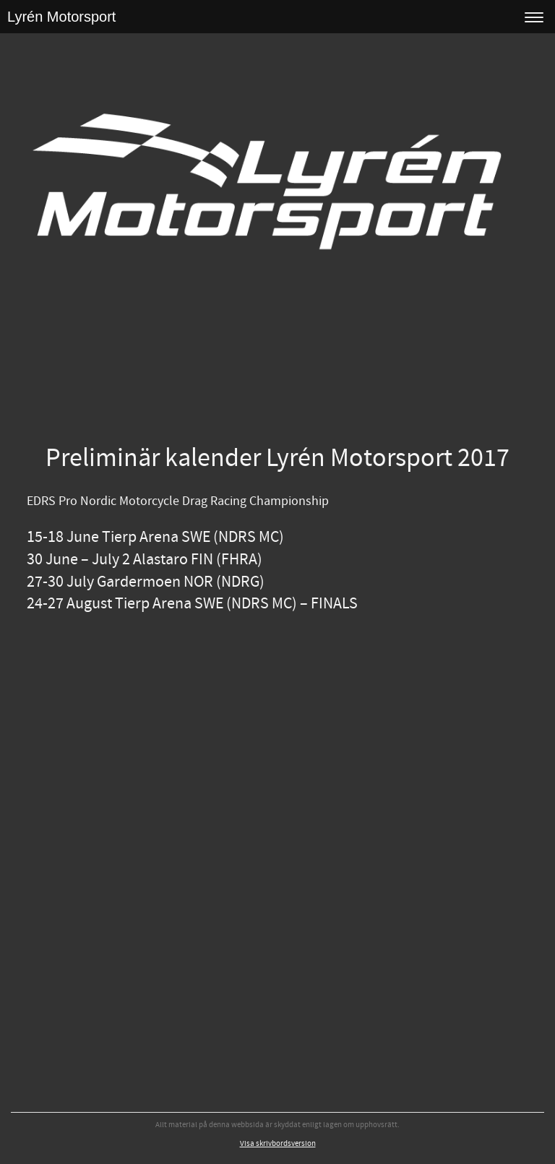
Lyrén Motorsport (61, 17)
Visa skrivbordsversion (278, 1144)
